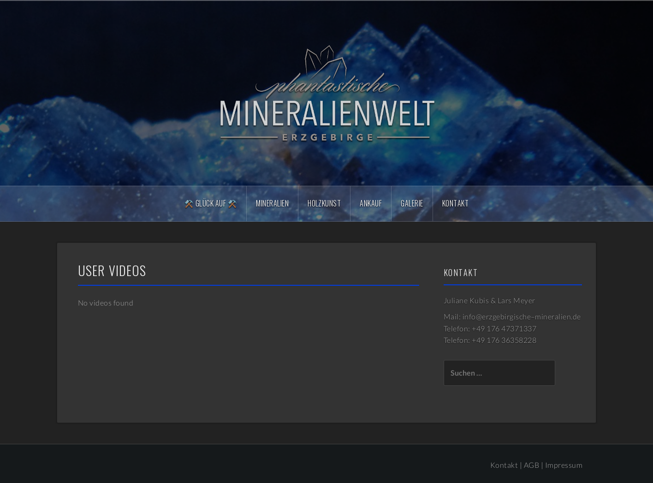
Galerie (412, 203)
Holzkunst (324, 203)
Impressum (563, 464)
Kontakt (455, 203)
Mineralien (272, 203)
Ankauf (371, 203)
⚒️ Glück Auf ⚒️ (210, 203)
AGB (531, 464)
